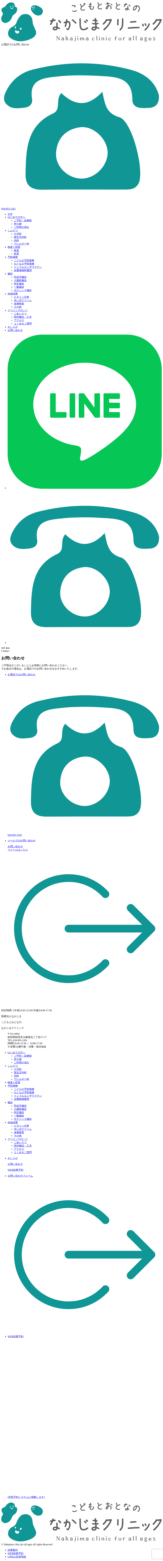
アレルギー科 (21, 243)
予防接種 (13, 257)
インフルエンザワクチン (28, 267)
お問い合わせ (15, 330)
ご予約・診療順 (23, 220)
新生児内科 (20, 237)
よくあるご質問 (23, 323)
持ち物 (18, 223)
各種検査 (19, 303)
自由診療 (13, 293)
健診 (10, 273)
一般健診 (19, 287)
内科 (16, 240)
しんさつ (13, 230)
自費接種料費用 (23, 270)
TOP (10, 214)
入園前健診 (20, 280)
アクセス (19, 320)
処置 (16, 253)
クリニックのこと (18, 310)
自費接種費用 (21, 1099)
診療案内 (13, 1550)
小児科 (18, 233)
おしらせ (13, 327)
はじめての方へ (16, 217)
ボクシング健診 (23, 290)
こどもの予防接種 (24, 260)
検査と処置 (14, 247)
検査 (16, 250)
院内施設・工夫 (23, 317)
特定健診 (19, 283)
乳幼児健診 (20, 277)
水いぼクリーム (23, 300)
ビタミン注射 (21, 297)
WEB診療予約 (15, 1170)
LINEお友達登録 (17, 1556)
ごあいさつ (20, 313)
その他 (18, 307)
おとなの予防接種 (24, 263)
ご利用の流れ (21, 227)
